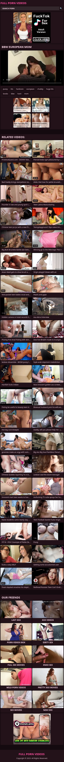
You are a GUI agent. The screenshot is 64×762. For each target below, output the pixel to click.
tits (12, 89)
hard (19, 93)
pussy (5, 89)
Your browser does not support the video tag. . (32, 68)
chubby (40, 89)
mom (26, 93)
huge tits (49, 89)
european (30, 89)
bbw (13, 93)
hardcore (19, 89)
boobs (5, 93)
